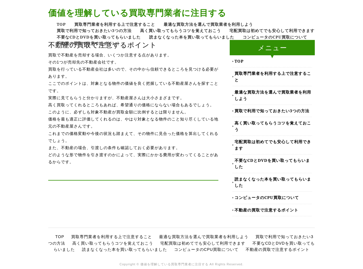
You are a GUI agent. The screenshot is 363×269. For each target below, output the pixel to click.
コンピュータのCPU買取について (275, 37)
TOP (61, 24)
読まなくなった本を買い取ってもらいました (191, 37)
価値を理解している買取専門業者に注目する (137, 12)
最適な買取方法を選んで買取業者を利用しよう (208, 24)
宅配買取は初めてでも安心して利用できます (272, 30)
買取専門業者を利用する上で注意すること (114, 24)
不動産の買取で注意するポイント (89, 43)
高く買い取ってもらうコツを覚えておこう (180, 30)
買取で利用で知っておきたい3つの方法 (94, 30)
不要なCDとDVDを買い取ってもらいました (99, 37)
